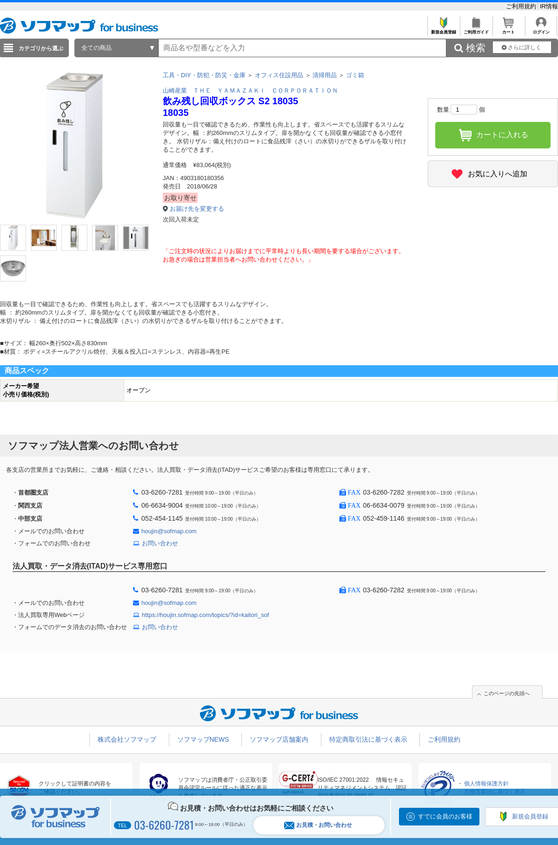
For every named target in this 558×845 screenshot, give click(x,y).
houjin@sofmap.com (169, 531)
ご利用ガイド (476, 29)
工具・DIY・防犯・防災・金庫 (204, 75)
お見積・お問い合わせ (318, 825)
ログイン (541, 29)
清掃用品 (324, 75)
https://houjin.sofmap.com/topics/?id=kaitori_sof (205, 614)
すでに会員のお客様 (445, 816)
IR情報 (549, 6)
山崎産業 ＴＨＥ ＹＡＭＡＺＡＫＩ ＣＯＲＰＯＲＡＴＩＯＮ (250, 90)
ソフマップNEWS (203, 739)
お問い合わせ (160, 543)
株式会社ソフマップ (127, 739)
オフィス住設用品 (279, 75)
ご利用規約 (522, 6)
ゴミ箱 (355, 75)
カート (508, 29)
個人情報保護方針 (486, 783)
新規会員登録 (443, 29)
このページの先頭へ (507, 693)
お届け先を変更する (197, 208)
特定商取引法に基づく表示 (368, 739)
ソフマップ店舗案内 (279, 739)
